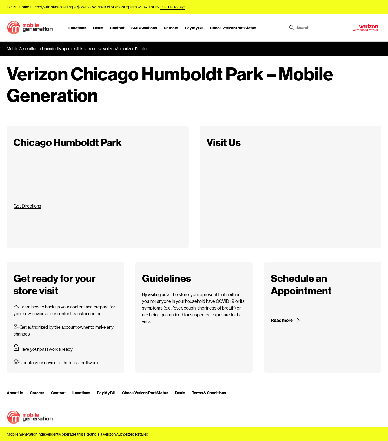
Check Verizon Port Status (233, 27)
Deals (98, 27)
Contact (117, 27)
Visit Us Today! (172, 7)
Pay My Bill (194, 27)
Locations (77, 27)
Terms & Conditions (209, 392)
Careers (171, 27)
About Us (15, 392)
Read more (282, 320)
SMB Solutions (144, 27)
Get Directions (27, 205)
